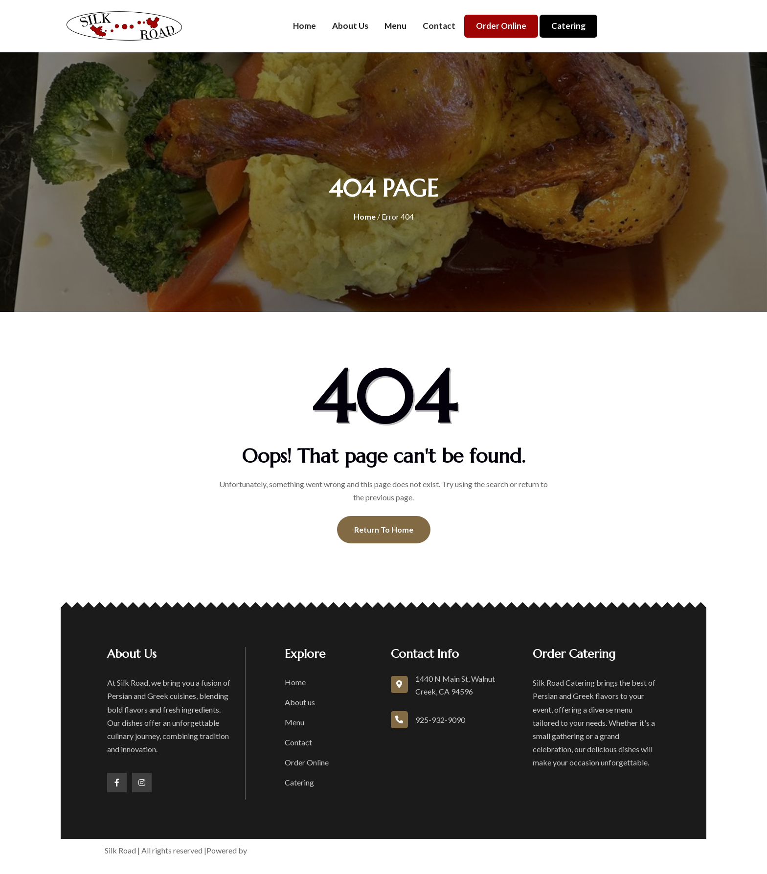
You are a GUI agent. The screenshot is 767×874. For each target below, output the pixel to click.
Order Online (501, 26)
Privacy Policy (480, 850)
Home (304, 26)
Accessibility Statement (555, 850)
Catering (568, 26)
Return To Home (383, 529)
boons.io (264, 850)
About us (350, 26)
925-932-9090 (440, 719)
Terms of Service (419, 850)
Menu (395, 26)
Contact (439, 26)
